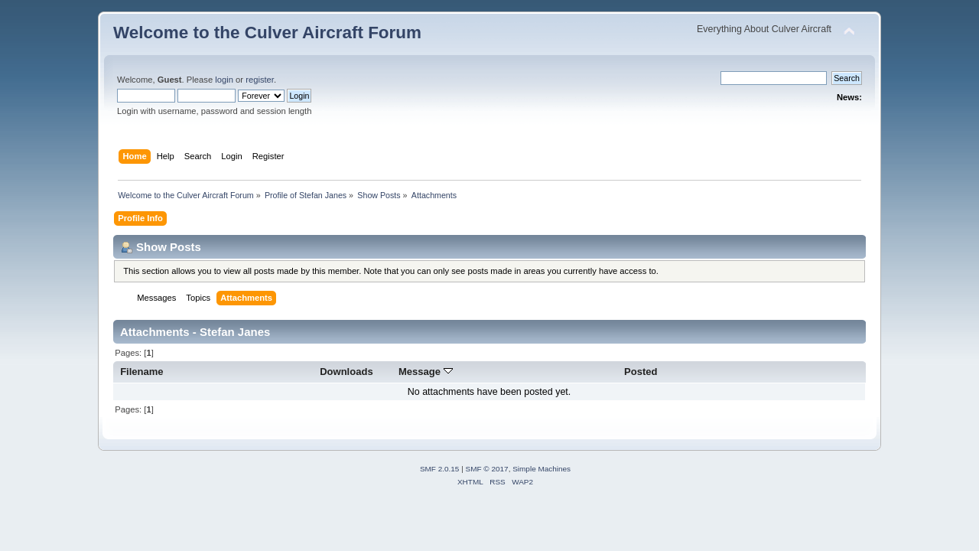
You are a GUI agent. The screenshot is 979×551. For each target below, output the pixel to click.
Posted (640, 371)
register (260, 79)
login (224, 79)
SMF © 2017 (487, 469)
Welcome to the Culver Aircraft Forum (267, 32)
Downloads (346, 371)
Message (425, 371)
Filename (142, 371)
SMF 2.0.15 (440, 469)
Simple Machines (541, 469)
